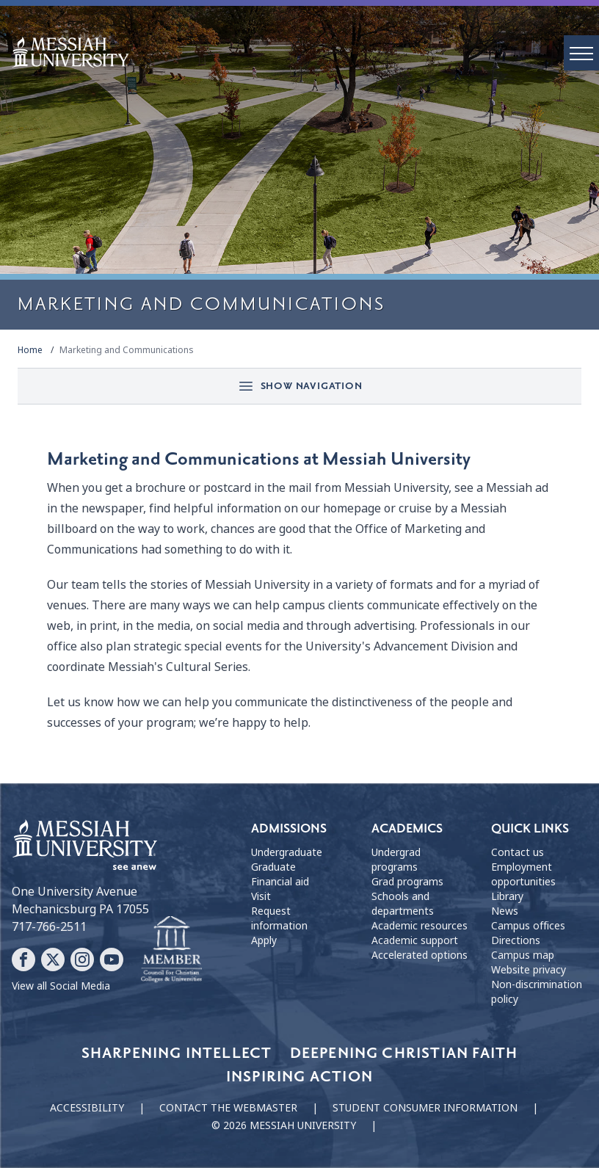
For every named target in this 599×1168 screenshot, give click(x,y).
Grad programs (407, 881)
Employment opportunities (523, 874)
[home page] (305, 52)
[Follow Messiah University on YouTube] (111, 959)
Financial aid (280, 881)
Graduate (273, 867)
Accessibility (87, 1107)
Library (507, 896)
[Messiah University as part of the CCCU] (171, 950)
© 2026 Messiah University (283, 1125)
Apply (264, 940)
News (504, 911)
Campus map (522, 955)
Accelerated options (419, 955)
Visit (261, 896)
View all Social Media (61, 986)
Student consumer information (425, 1107)
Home (30, 350)
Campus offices (528, 925)
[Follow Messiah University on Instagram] (82, 959)
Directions (515, 940)
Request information (279, 918)
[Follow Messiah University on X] (53, 959)
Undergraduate (286, 852)
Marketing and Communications (126, 350)
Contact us (517, 852)
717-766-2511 (49, 926)
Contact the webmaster (228, 1107)
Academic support (414, 940)
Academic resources (419, 925)
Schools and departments (402, 903)
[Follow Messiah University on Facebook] (23, 959)
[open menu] (581, 52)
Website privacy (528, 969)
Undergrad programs (396, 859)
